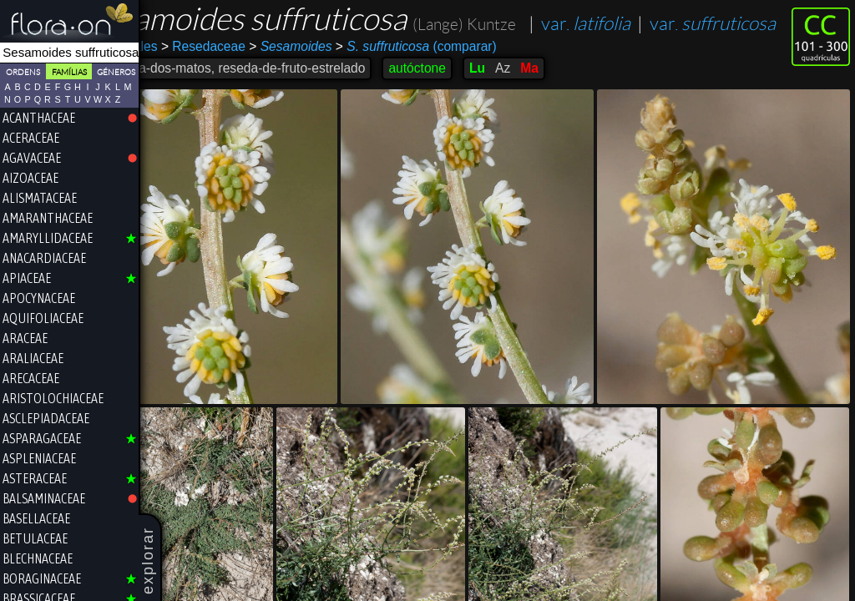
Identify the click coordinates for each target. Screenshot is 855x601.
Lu (533, 102)
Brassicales (180, 80)
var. (207, 58)
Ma (585, 102)
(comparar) (472, 80)
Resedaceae (259, 80)
